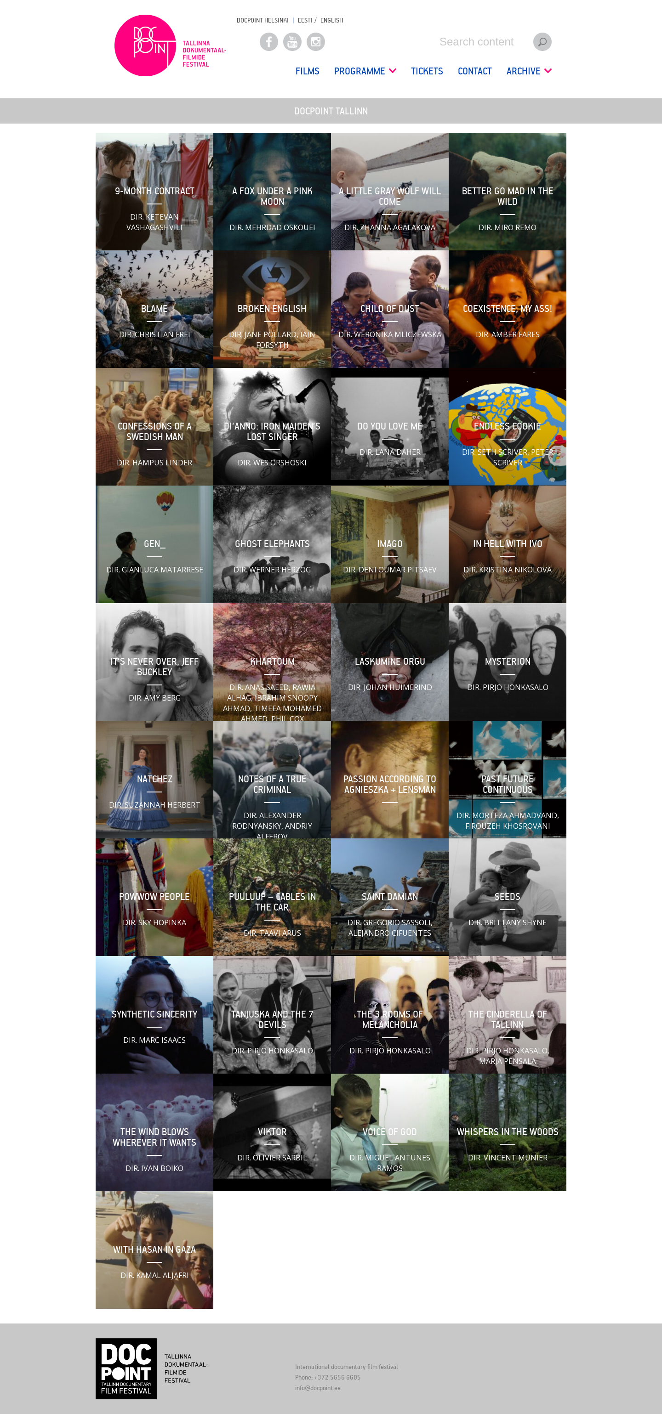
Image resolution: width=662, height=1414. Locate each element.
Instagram (316, 42)
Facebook (269, 42)
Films (308, 70)
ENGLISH (331, 20)
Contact (475, 70)
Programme (365, 71)
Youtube (292, 42)
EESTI (305, 20)
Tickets (427, 70)
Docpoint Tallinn (170, 45)
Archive (529, 71)
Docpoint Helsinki (263, 20)
